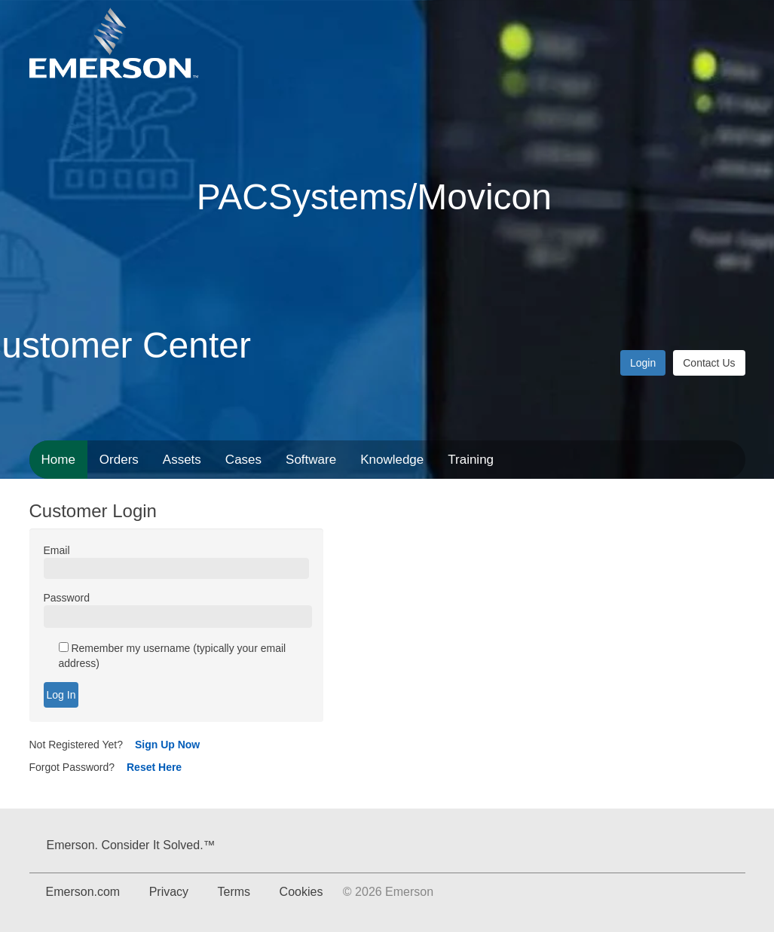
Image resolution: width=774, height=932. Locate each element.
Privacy (168, 891)
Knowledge (392, 459)
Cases (243, 459)
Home (58, 459)
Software (311, 459)
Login (643, 363)
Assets (182, 459)
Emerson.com (83, 891)
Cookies (301, 891)
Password (67, 598)
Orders (119, 459)
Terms (234, 891)
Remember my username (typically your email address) (172, 655)
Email (57, 550)
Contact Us (709, 363)
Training (471, 459)
